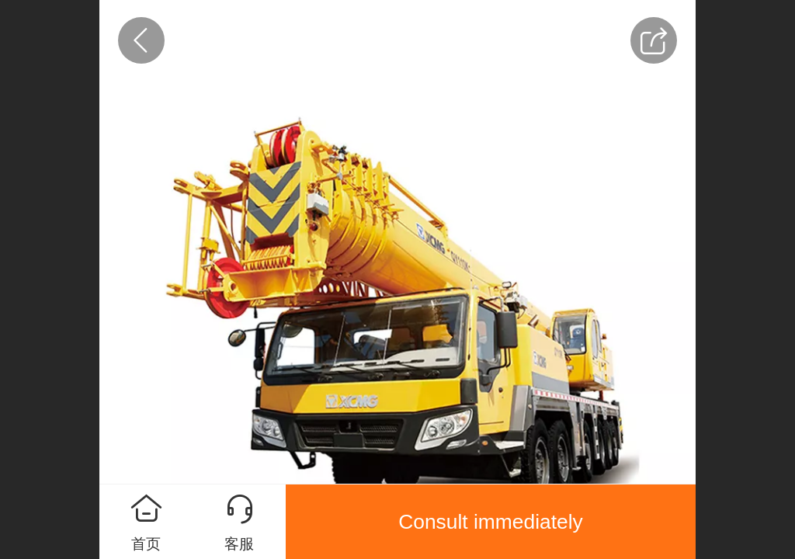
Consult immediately (490, 521)
